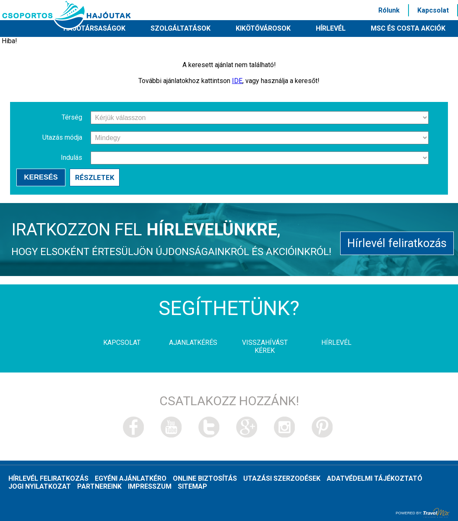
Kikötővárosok (263, 28)
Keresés (41, 177)
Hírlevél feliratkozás (397, 243)
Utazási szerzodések (281, 479)
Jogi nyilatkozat (39, 487)
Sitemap (192, 487)
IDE (237, 81)
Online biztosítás (205, 479)
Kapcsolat (433, 10)
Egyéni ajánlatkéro (131, 479)
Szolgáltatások (181, 28)
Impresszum (150, 487)
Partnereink (99, 487)
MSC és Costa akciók (408, 28)
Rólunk (389, 10)
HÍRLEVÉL (331, 28)
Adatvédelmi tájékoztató (374, 479)
